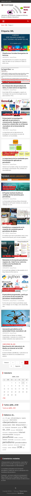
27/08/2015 (5, 89)
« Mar (3, 398)
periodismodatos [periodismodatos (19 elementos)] (21, 442)
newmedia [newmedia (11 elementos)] (10, 439)
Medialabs (15, 114)
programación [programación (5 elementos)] (10, 445)
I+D (4, 152)
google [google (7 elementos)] (19, 427)
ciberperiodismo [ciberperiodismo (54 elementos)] (9, 422)
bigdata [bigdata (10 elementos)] (24, 418)
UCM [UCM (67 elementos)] (19, 447)
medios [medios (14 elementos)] (4, 439)
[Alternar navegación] (3, 21)
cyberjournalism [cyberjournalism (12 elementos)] (6, 425)
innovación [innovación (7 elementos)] (5, 432)
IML (11, 350)
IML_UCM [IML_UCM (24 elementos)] (6, 430)
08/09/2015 (5, 57)
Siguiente (17, 366)
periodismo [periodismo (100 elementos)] (8, 442)
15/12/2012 (5, 350)
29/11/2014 (5, 233)
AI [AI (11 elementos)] (6, 418)
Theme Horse (23, 491)
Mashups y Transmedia (15, 288)
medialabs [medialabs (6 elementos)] (20, 437)
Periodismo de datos (14, 82)
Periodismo (12, 186)
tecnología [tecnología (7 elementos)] (22, 445)
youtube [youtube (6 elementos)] (4, 449)
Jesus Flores (13, 57)
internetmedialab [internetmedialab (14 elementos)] (7, 434)
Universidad (22, 114)
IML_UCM (5, 49)
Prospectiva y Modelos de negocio (15, 325)
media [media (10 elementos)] (16, 437)
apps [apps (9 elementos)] (8, 418)
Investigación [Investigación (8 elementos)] (17, 434)
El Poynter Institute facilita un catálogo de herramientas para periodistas (13, 195)
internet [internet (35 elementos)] (22, 432)
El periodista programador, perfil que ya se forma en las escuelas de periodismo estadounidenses (15, 296)
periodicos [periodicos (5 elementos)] (24, 439)
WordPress (21, 493)
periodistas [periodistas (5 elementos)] (4, 445)
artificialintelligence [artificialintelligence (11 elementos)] (16, 418)
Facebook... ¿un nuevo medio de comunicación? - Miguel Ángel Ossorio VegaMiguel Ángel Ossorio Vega (14, 477)
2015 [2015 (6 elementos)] (3, 418)
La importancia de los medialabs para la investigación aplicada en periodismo (15, 160)
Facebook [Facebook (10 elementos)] (7, 427)
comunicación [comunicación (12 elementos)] (22, 422)
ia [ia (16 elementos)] (22, 427)
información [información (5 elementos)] (13, 430)
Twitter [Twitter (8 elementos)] (9, 447)
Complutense (6, 114)
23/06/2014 (5, 268)
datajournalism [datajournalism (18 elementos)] (21, 425)
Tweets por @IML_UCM (8, 408)
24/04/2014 (5, 333)
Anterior (6, 362)
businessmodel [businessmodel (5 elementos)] (5, 420)
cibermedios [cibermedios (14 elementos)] (13, 420)
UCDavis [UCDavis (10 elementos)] (14, 447)
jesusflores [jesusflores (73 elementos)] (7, 437)
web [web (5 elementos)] (23, 447)
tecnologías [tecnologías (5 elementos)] (4, 447)
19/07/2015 (5, 130)
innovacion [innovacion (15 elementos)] (19, 430)
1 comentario (20, 300)
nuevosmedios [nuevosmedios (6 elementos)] (17, 439)
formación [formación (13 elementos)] (14, 427)
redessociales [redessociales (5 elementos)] (16, 445)
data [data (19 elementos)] (13, 425)
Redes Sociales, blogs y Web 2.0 (17, 49)
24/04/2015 (5, 199)
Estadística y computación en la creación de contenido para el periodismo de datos (13, 229)
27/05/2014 (5, 300)
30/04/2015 (5, 164)
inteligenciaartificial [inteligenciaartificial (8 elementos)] (13, 432)
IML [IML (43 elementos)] (25, 427)
